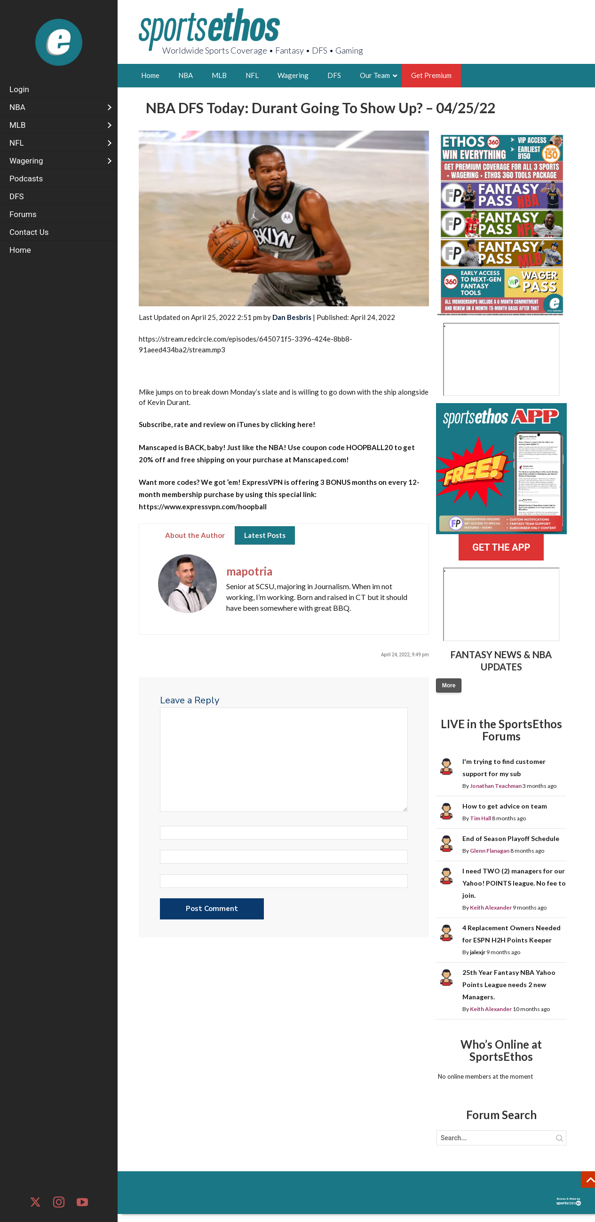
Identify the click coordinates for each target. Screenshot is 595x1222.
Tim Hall (480, 818)
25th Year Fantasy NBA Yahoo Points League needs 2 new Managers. (508, 984)
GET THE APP (501, 547)
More (449, 685)
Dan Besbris (291, 317)
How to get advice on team (504, 806)
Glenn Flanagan (489, 850)
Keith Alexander (491, 907)
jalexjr (477, 952)
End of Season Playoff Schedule (510, 838)
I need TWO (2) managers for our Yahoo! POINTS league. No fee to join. (514, 883)
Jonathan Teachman (496, 785)
